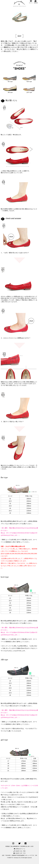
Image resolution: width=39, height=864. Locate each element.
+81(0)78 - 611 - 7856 (19, 851)
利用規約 (7, 846)
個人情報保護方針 (15, 846)
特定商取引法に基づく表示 (27, 846)
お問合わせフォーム (19, 848)
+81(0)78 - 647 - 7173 (19, 853)
